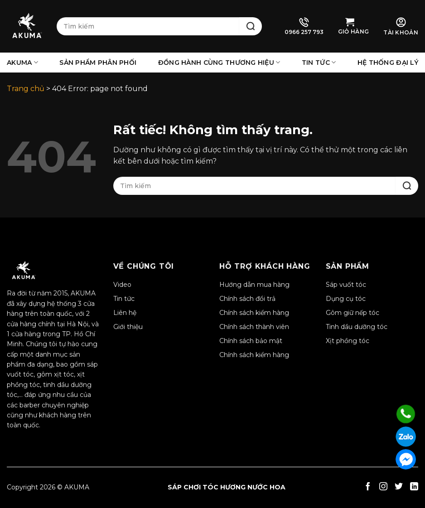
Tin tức (319, 62)
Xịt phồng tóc (347, 341)
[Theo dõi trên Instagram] (383, 487)
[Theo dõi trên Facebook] (368, 487)
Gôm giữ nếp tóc (352, 313)
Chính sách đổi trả (247, 299)
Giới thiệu (128, 327)
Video (122, 285)
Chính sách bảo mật (250, 341)
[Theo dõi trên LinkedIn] (414, 487)
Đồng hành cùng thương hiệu (219, 62)
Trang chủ (25, 88)
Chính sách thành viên (254, 327)
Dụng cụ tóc (346, 299)
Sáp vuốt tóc (346, 285)
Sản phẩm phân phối (97, 62)
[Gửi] (250, 26)
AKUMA (22, 62)
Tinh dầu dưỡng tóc (356, 327)
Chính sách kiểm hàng (254, 313)
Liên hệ (124, 313)
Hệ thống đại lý (387, 62)
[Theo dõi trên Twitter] (399, 487)
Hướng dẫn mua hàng (254, 285)
